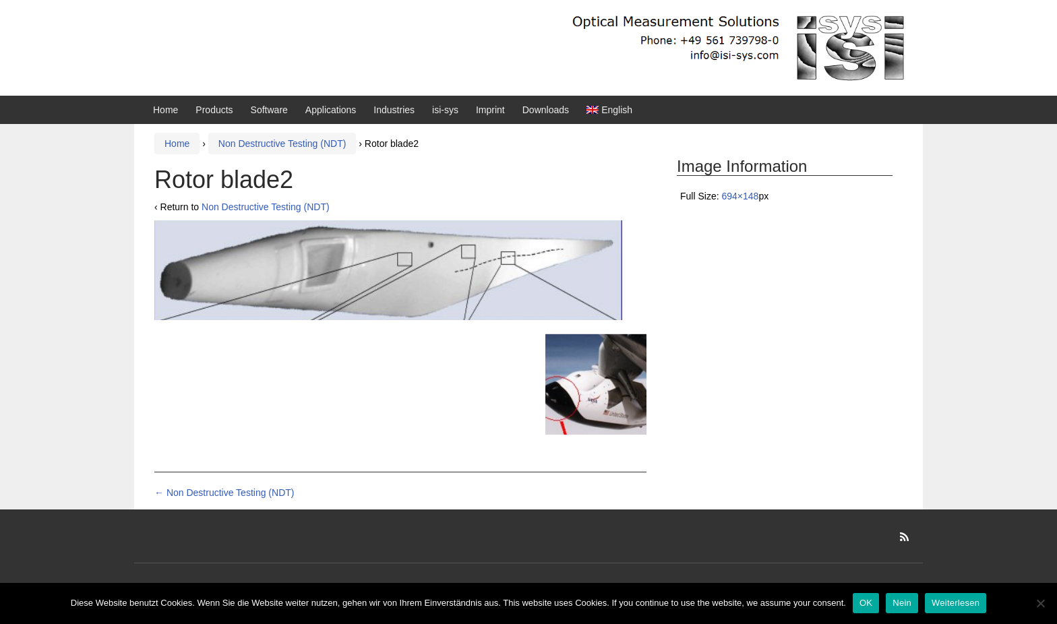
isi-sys (445, 109)
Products (214, 109)
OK (865, 603)
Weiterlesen (955, 603)
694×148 (739, 196)
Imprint (490, 109)
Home (165, 109)
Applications (331, 109)
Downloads (545, 109)
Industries (394, 109)
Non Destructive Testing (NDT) (282, 143)
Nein (902, 603)
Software (269, 109)
